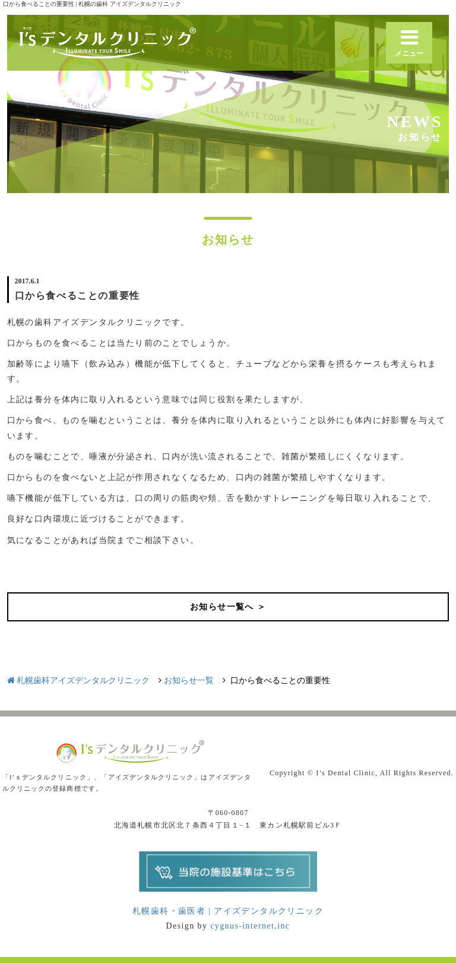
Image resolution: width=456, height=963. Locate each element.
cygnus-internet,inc (250, 925)
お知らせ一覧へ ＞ (228, 606)
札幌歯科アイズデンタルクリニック (78, 680)
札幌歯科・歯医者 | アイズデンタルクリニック (228, 911)
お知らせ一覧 (189, 680)
